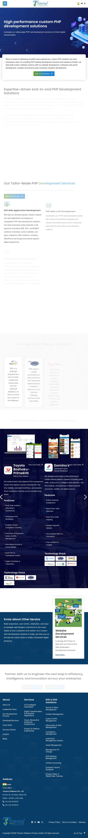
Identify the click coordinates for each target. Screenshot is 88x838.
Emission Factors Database (53, 768)
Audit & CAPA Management (51, 720)
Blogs (5, 739)
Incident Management (54, 714)
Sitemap (82, 822)
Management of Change (52, 751)
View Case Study (34, 465)
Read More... (60, 655)
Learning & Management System (54, 740)
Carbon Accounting (53, 763)
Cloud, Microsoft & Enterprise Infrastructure (31, 722)
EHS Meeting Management (51, 757)
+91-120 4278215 (11, 805)
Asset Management (54, 745)
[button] (5, 3)
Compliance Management (51, 733)
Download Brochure (11, 721)
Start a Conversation (42, 74)
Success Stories (9, 730)
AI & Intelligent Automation (30, 706)
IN (82, 3)
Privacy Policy (54, 822)
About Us (6, 705)
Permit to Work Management (52, 709)
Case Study (7, 725)
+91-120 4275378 (11, 801)
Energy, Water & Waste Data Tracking (54, 775)
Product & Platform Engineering (32, 730)
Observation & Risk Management (53, 726)
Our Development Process (10, 715)
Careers (6, 734)
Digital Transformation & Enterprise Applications (33, 713)
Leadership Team (10, 709)
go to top (79, 833)
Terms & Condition (69, 822)
